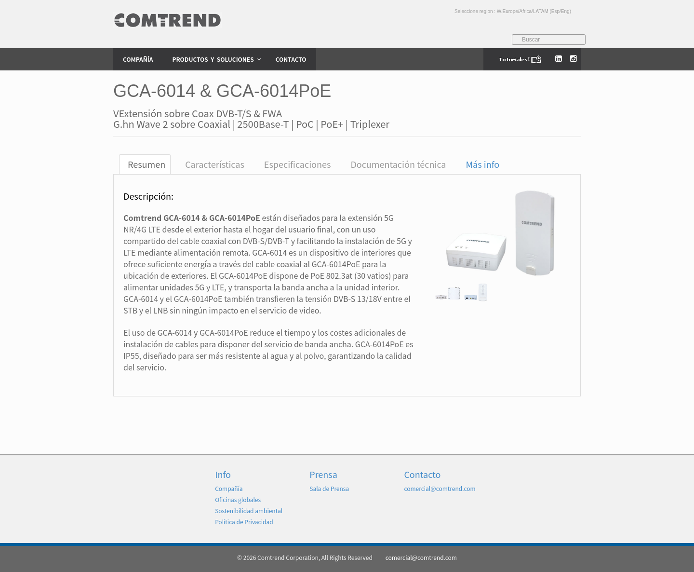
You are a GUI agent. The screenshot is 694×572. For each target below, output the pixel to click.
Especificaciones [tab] (297, 164)
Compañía (228, 488)
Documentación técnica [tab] (398, 164)
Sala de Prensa (329, 488)
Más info (483, 164)
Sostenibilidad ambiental (248, 510)
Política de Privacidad (244, 522)
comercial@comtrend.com (439, 488)
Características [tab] (214, 164)
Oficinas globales (238, 499)
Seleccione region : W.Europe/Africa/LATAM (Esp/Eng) (512, 11)
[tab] (481, 164)
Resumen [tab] (146, 164)
